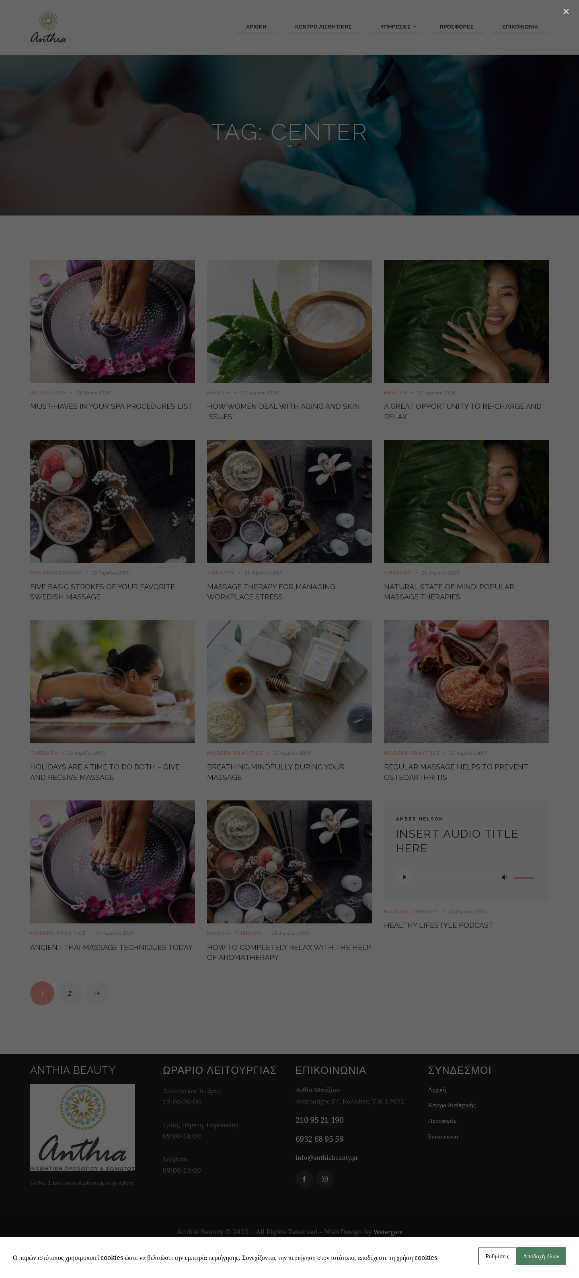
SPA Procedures (56, 580)
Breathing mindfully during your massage (282, 790)
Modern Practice (235, 768)
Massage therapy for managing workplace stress (282, 602)
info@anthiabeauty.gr (331, 1186)
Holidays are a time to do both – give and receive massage (110, 790)
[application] (466, 899)
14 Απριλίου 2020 (467, 933)
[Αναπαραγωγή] (404, 899)
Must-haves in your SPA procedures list (92, 415)
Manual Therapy (234, 955)
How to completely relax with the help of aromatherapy (289, 978)
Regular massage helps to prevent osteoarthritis (454, 790)
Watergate (388, 1260)
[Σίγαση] (504, 899)
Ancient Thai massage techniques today (87, 978)
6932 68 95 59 (320, 1167)
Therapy (221, 580)
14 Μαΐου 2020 (93, 392)
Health (218, 393)
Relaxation (48, 393)
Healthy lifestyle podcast (456, 948)
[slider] (455, 899)
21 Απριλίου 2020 (110, 580)
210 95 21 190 (320, 1148)
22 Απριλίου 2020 (259, 392)
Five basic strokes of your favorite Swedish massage (100, 602)
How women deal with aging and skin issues (282, 415)
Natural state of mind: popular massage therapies (457, 602)
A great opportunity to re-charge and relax (456, 415)
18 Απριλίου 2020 (290, 955)
